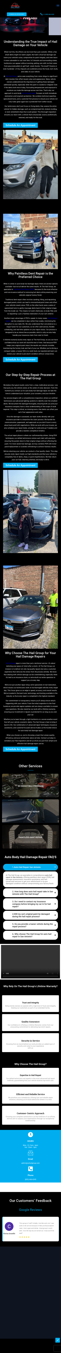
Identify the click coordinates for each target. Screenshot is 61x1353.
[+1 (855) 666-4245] (41, 14)
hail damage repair (29, 93)
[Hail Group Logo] (15, 5)
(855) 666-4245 (30, 1179)
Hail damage (10, 663)
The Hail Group (11, 76)
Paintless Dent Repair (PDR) (23, 289)
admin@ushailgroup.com (30, 1163)
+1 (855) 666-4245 (48, 14)
